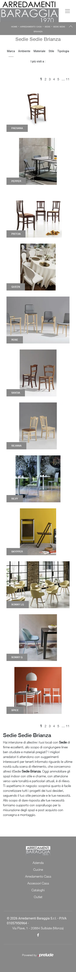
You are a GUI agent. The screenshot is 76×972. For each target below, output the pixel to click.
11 (68, 79)
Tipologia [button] (63, 51)
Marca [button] (11, 51)
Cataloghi (38, 890)
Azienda (38, 862)
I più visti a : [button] (38, 61)
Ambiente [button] (24, 51)
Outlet (38, 897)
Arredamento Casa (31, 26)
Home (14, 26)
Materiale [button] (39, 51)
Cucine (38, 869)
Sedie (47, 26)
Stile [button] (51, 51)
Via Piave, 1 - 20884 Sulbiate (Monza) (38, 928)
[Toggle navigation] (67, 11)
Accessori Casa (38, 883)
